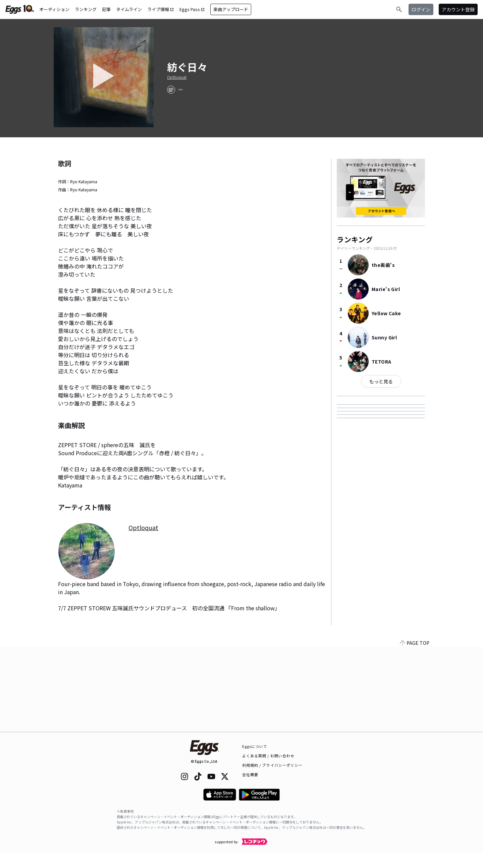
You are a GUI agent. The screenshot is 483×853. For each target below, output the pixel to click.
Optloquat (176, 77)
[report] (180, 90)
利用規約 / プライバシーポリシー (272, 765)
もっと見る (381, 381)
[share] (171, 90)
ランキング (86, 9)
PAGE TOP (414, 727)
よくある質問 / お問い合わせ (268, 755)
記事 (106, 9)
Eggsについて (255, 746)
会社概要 (250, 774)
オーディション (54, 9)
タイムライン (129, 9)
